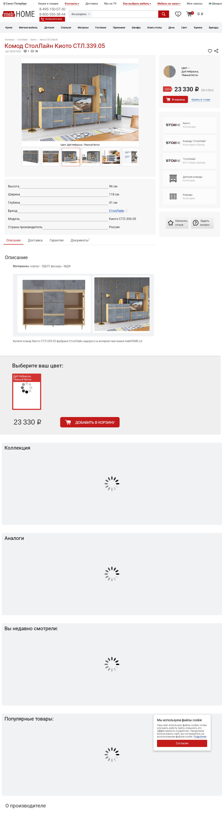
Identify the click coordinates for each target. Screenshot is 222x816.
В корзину (178, 99)
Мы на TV (110, 3)
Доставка (92, 3)
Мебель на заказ (168, 3)
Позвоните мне (53, 19)
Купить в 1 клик (201, 99)
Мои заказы (194, 3)
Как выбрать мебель (136, 3)
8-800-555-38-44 (52, 14)
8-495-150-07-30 (52, 9)
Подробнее (200, 736)
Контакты (71, 3)
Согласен (182, 743)
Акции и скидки (48, 3)
